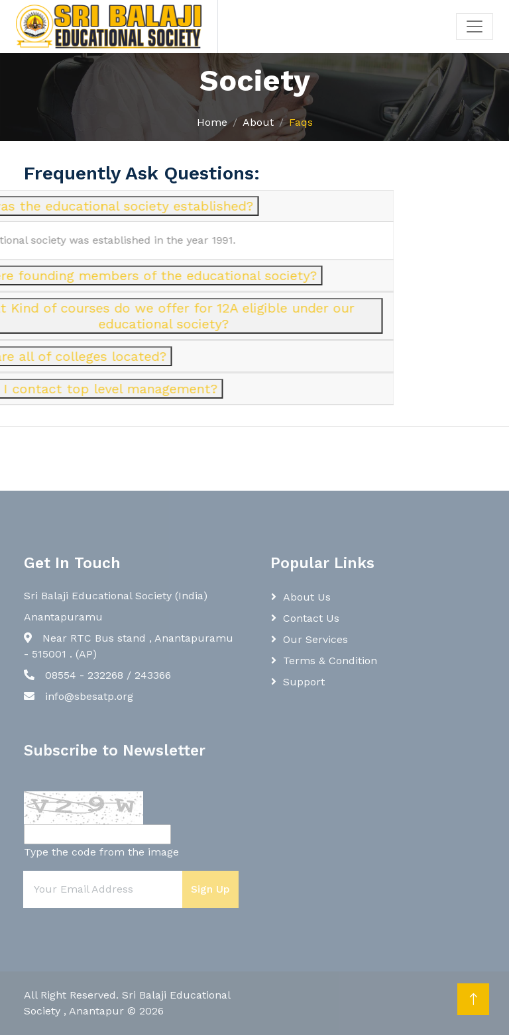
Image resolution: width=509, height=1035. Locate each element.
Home (212, 122)
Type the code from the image (101, 852)
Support (304, 681)
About (258, 122)
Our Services (315, 639)
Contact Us (311, 618)
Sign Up (210, 889)
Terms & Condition (330, 660)
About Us (307, 597)
